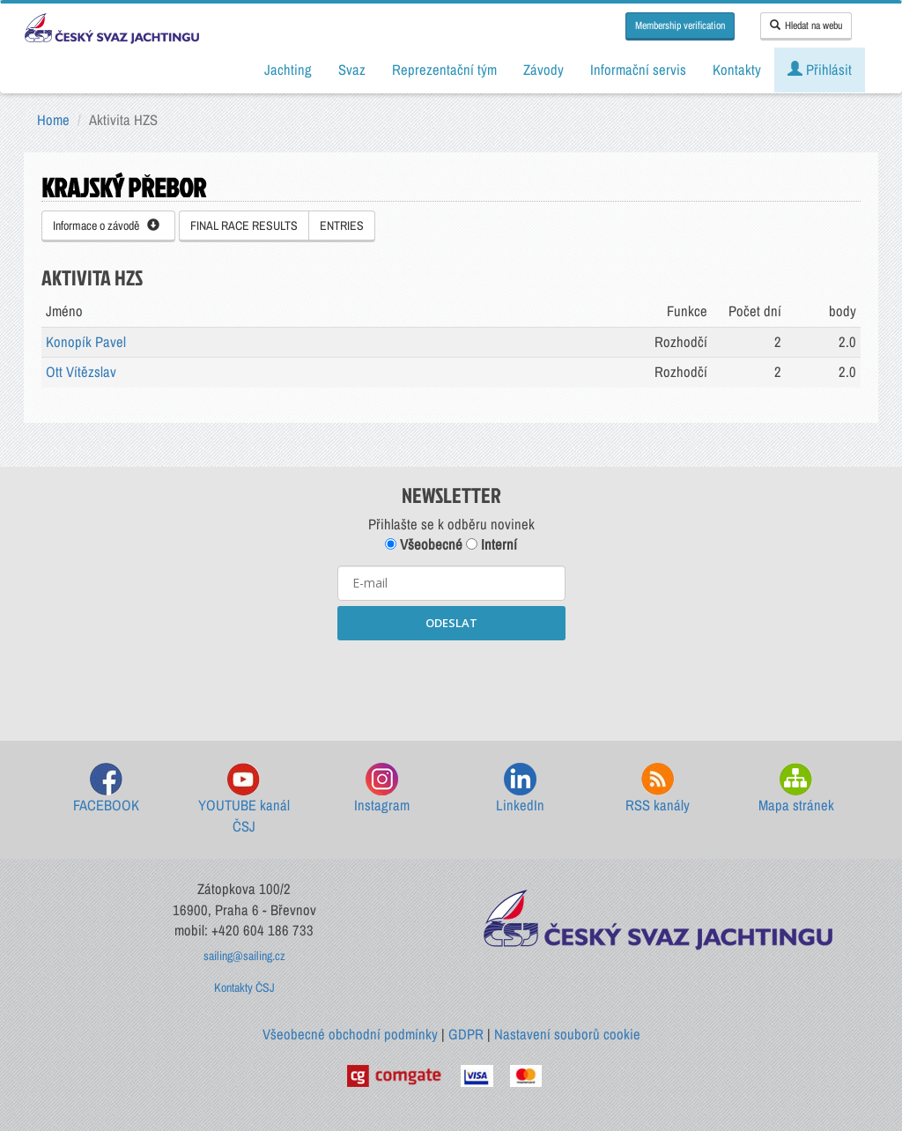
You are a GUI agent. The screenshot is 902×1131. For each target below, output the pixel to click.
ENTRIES (342, 225)
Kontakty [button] (737, 69)
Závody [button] (543, 69)
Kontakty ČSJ (244, 987)
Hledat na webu (806, 25)
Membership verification (680, 25)
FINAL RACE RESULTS (244, 225)
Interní (491, 544)
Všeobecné (423, 544)
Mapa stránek (796, 789)
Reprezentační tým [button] (444, 69)
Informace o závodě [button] (106, 225)
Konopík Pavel (86, 341)
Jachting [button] (288, 69)
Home (53, 119)
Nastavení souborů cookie (567, 1034)
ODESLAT (451, 623)
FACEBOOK (106, 789)
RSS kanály (657, 789)
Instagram (382, 789)
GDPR (466, 1034)
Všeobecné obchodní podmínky (350, 1034)
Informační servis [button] (638, 69)
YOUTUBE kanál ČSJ (244, 799)
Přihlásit (819, 69)
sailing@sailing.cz (244, 956)
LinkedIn (520, 789)
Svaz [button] (352, 69)
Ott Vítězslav (81, 371)
